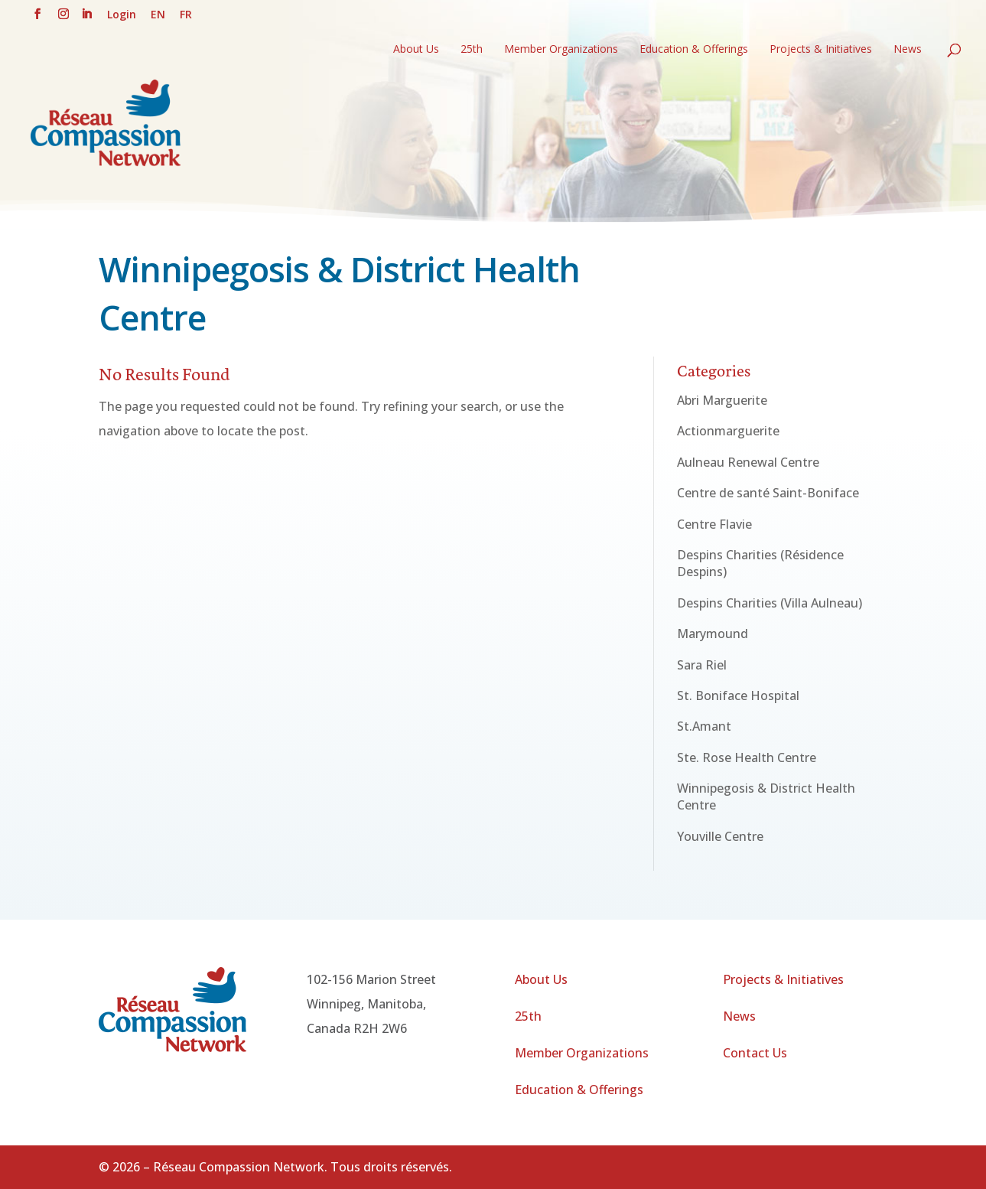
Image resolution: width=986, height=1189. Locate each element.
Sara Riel (702, 664)
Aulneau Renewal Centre (748, 462)
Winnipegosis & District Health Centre (766, 796)
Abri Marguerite (722, 400)
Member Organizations (561, 50)
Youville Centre (720, 836)
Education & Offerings (693, 50)
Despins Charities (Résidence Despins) (760, 563)
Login (121, 15)
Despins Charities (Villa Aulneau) (769, 602)
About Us (416, 50)
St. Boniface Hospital (738, 695)
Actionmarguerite (728, 430)
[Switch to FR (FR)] (186, 18)
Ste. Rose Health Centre (746, 757)
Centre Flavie (714, 524)
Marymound (712, 633)
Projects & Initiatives (821, 50)
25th (471, 50)
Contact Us (755, 1052)
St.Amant (704, 726)
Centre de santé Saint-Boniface (768, 492)
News (907, 50)
